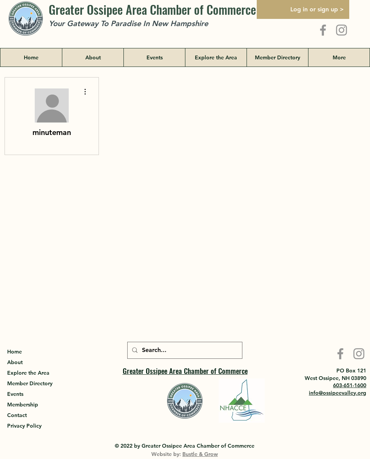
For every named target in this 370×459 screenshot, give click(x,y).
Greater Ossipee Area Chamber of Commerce (152, 9)
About (15, 362)
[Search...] (184, 350)
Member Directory (29, 383)
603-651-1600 (349, 385)
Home (14, 351)
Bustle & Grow (200, 454)
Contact (17, 415)
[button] (216, 57)
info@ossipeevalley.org (337, 392)
